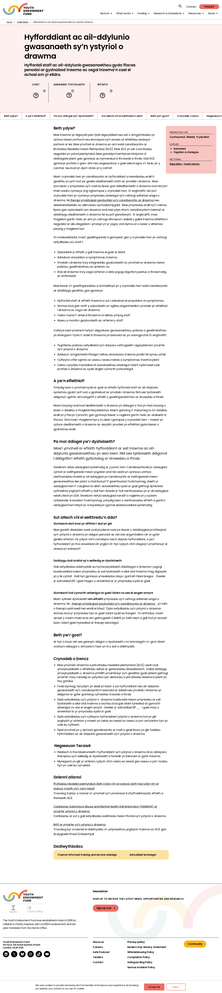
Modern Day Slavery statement (146, 947)
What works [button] (123, 13)
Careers (98, 947)
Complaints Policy (138, 957)
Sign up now (104, 908)
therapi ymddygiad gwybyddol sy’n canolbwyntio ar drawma (112, 200)
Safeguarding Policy (139, 962)
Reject (175, 987)
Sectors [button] (104, 13)
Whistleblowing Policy (140, 952)
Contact (191, 7)
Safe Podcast (101, 952)
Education (176, 164)
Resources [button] (194, 13)
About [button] (211, 13)
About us (98, 942)
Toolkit (209, 7)
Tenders (98, 957)
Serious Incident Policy (141, 967)
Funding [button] (142, 13)
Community (195, 944)
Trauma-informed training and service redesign (87, 855)
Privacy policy (136, 942)
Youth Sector (192, 164)
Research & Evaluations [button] (167, 13)
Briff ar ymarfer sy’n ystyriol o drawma (79, 825)
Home (9, 22)
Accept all (154, 987)
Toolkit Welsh (22, 22)
